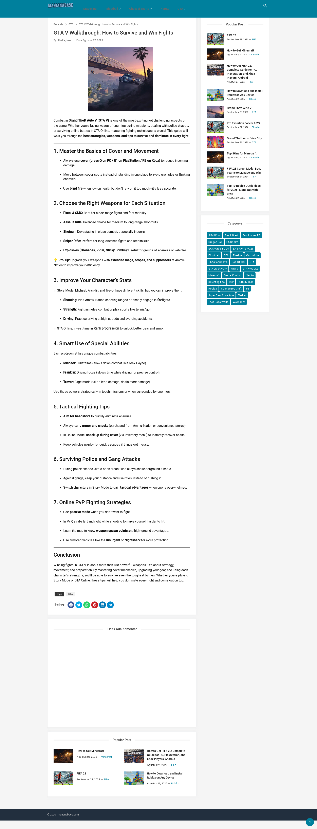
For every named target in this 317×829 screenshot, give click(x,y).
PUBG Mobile (245, 281)
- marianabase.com (67, 823)
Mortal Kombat (232, 275)
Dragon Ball (90, 5)
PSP (231, 281)
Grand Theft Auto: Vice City (244, 138)
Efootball (110, 5)
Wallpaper (239, 301)
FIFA (226, 255)
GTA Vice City (250, 268)
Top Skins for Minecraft (242, 153)
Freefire (237, 255)
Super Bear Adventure (221, 295)
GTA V (234, 268)
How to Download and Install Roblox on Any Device (165, 784)
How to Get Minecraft (90, 759)
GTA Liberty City (217, 268)
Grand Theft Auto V (239, 108)
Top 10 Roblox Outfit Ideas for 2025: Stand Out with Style (244, 189)
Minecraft (214, 275)
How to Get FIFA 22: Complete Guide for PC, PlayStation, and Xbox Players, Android (166, 763)
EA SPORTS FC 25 (218, 248)
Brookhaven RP (251, 235)
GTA (175, 5)
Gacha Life (252, 255)
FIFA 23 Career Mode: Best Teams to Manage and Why (244, 170)
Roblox (212, 288)
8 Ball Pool (214, 235)
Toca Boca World (218, 301)
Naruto (160, 5)
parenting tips (216, 281)
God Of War (238, 261)
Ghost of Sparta (136, 5)
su (247, 288)
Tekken (242, 295)
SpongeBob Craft (231, 288)
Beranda (58, 24)
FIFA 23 (81, 782)
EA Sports (232, 241)
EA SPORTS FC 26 (243, 248)
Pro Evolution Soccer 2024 (243, 123)
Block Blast (231, 235)
